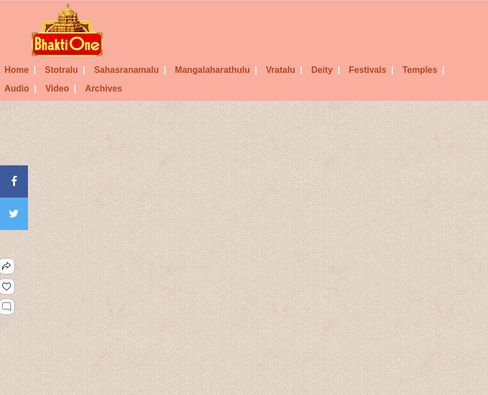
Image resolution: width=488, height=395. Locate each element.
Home (20, 70)
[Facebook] (14, 181)
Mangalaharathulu (216, 70)
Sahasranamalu (130, 70)
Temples (424, 70)
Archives (103, 88)
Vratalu (284, 70)
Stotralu (65, 70)
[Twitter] (14, 214)
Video (61, 88)
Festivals (371, 70)
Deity (325, 70)
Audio (20, 88)
